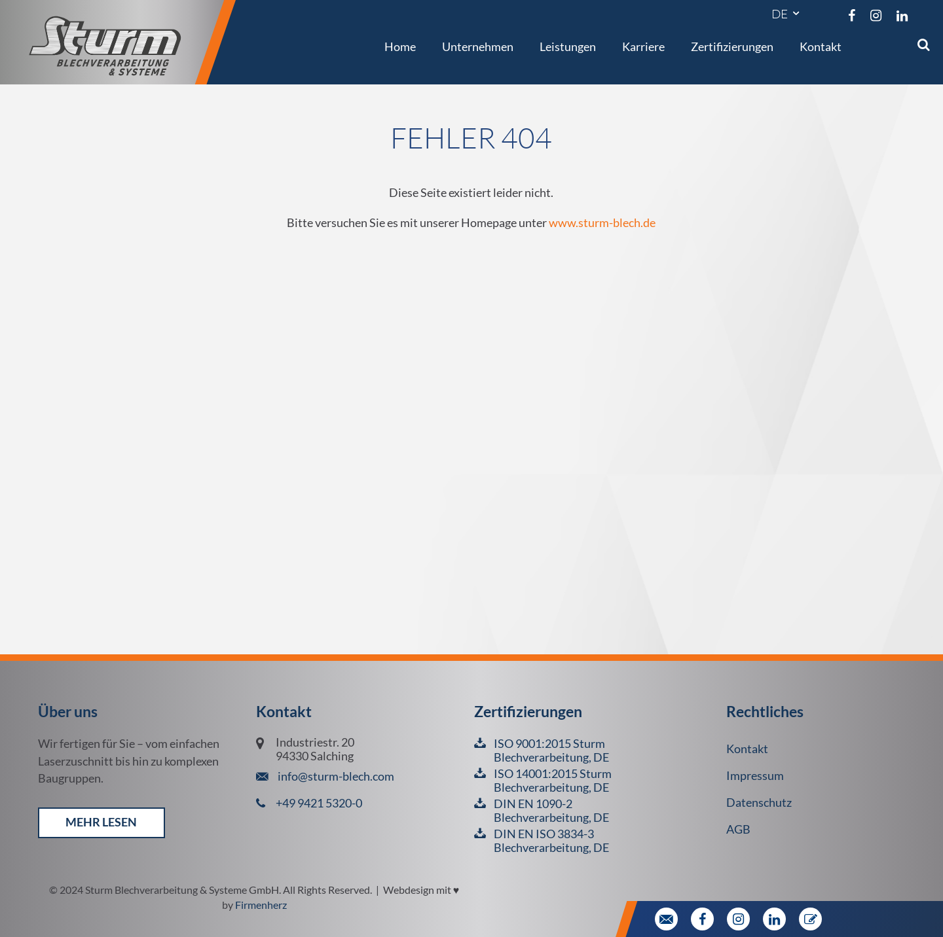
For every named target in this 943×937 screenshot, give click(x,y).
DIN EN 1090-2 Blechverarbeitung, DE (551, 810)
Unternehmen (477, 46)
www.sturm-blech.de (602, 223)
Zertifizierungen (732, 46)
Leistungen (568, 46)
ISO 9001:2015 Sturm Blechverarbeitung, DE (551, 750)
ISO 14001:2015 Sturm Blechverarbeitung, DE (553, 780)
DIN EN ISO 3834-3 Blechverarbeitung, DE (551, 841)
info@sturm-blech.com (335, 776)
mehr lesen (101, 822)
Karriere (643, 46)
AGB (738, 829)
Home (400, 46)
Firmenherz (261, 904)
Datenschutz (759, 802)
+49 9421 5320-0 (319, 803)
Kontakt (820, 46)
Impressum (755, 776)
